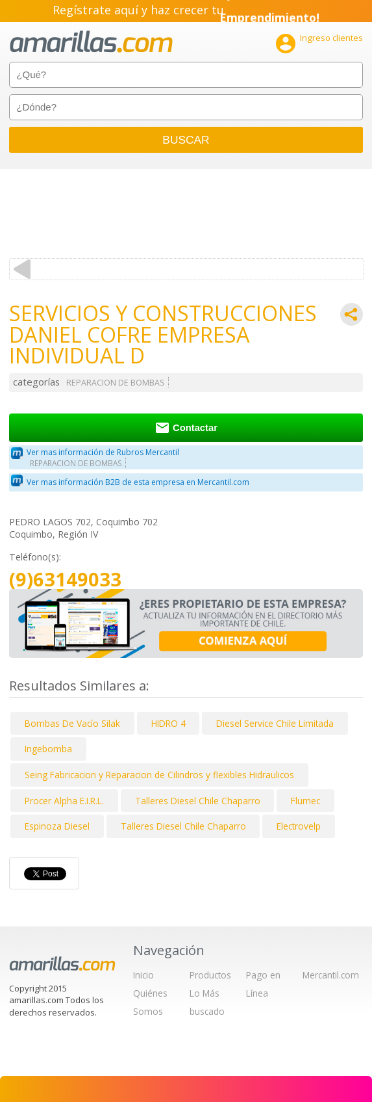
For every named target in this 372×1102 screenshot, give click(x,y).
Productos (210, 975)
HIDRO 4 (168, 723)
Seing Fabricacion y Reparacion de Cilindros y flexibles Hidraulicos (159, 774)
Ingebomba (48, 748)
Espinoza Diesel (57, 826)
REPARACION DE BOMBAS (115, 382)
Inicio (143, 975)
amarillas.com (91, 42)
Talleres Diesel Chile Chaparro (197, 800)
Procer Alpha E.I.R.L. (64, 800)
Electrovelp (299, 826)
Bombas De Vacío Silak (72, 723)
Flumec (305, 800)
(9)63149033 (65, 579)
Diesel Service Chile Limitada (275, 723)
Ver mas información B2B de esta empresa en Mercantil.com (138, 482)
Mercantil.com (331, 975)
